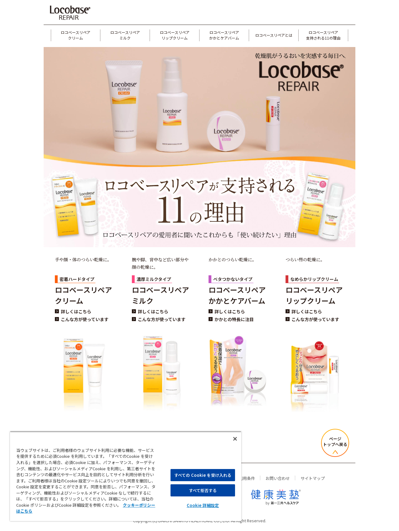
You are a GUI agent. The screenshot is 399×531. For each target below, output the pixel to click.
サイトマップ (312, 478)
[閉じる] (235, 439)
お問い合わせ (278, 478)
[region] (125, 476)
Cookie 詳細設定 (203, 505)
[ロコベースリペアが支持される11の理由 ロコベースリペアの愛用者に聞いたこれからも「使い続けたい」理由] (199, 199)
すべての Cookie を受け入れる (202, 475)
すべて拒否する (203, 490)
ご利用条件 (245, 478)
